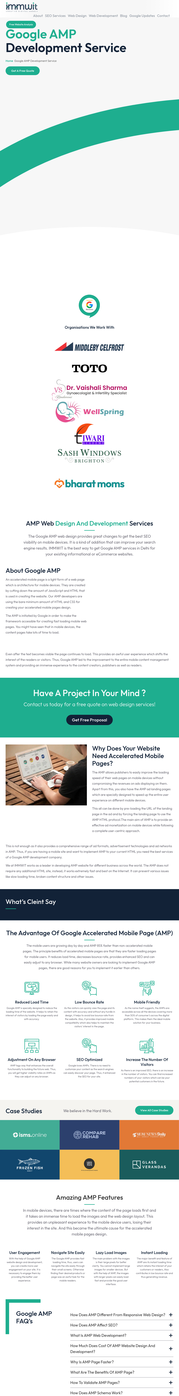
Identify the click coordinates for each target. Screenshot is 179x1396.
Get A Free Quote (22, 70)
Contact (164, 8)
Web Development (109, 8)
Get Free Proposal (89, 710)
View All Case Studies (154, 1099)
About (48, 8)
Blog (127, 8)
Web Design (84, 8)
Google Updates (145, 8)
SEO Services (64, 8)
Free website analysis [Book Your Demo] (21, 17)
